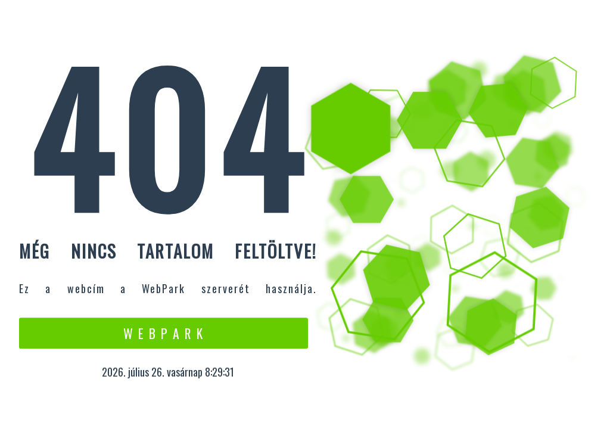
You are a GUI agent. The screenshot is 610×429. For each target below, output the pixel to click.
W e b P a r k (163, 333)
